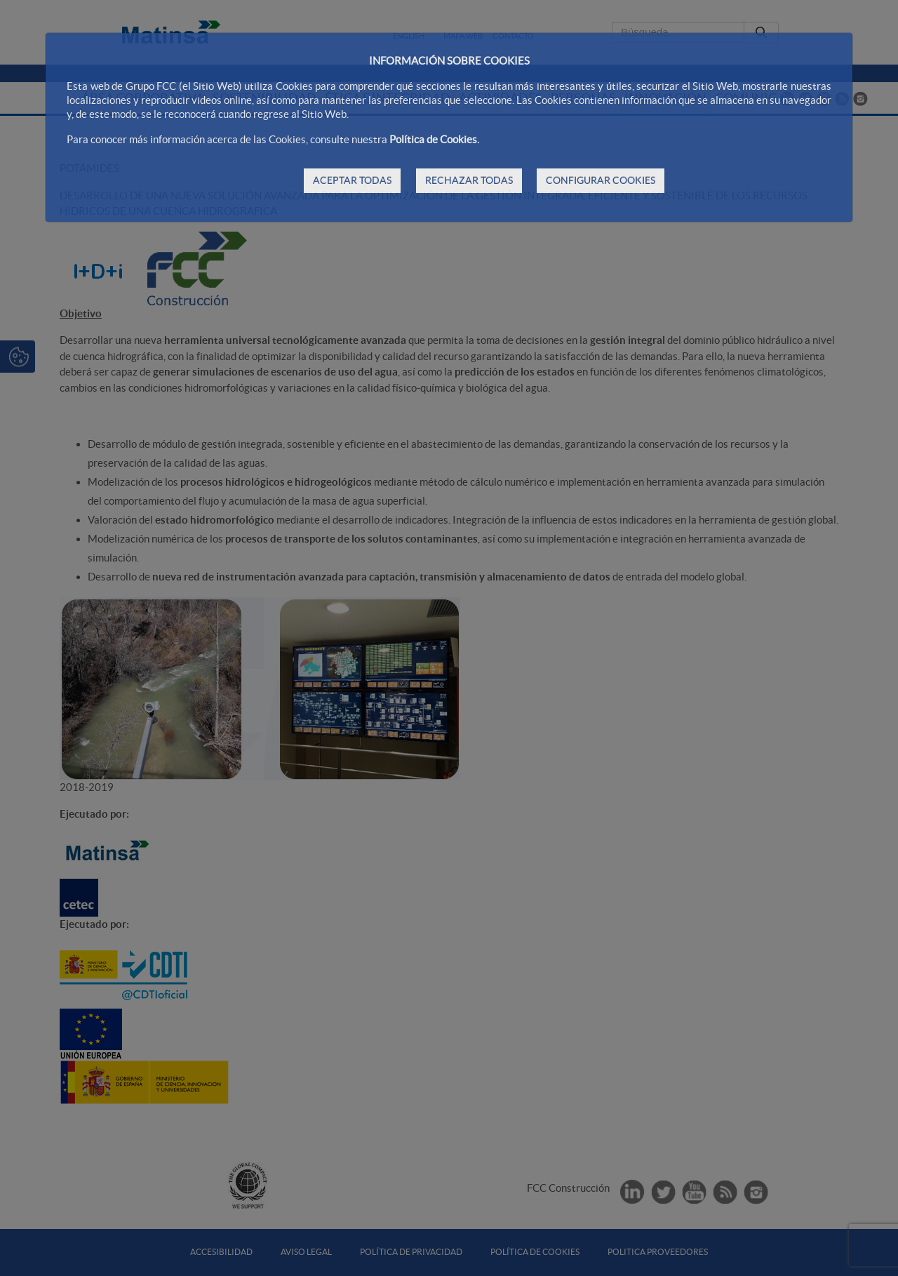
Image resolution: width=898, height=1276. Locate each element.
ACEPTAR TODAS (352, 180)
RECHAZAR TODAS (469, 180)
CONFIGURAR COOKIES (600, 180)
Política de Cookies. (434, 139)
